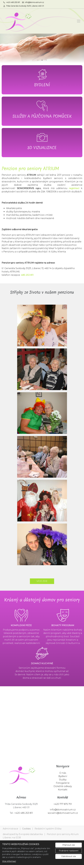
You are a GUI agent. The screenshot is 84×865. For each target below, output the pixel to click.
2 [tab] (42, 60)
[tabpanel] (42, 48)
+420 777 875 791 (63, 804)
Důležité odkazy (63, 786)
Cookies (26, 828)
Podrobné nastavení (68, 850)
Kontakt (62, 789)
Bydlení (62, 776)
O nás (62, 773)
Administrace (10, 828)
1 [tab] (38, 60)
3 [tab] (46, 60)
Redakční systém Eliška (48, 828)
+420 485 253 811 (23, 813)
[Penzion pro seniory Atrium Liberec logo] (17, 21)
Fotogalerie (62, 783)
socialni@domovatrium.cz (63, 813)
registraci (74, 188)
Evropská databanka (31, 834)
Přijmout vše (68, 845)
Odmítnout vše (68, 856)
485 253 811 (27, 275)
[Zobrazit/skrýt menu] (78, 21)
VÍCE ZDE (42, 581)
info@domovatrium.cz (63, 809)
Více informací (9, 861)
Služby (62, 779)
